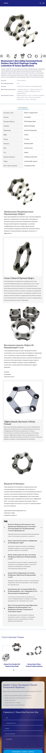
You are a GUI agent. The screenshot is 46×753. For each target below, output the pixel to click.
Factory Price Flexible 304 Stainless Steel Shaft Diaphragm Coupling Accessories (12, 665)
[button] (13, 670)
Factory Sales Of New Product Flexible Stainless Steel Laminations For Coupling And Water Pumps (34, 665)
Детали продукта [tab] (23, 108)
